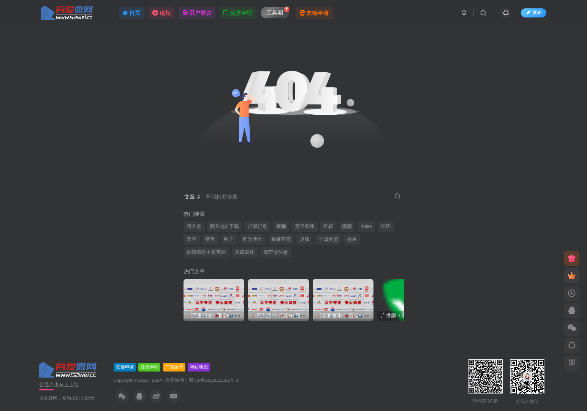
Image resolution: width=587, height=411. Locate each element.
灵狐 (305, 239)
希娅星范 (281, 239)
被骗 (281, 226)
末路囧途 (245, 252)
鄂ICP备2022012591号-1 (213, 380)
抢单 (352, 239)
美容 (191, 239)
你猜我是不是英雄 (206, 252)
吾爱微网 (175, 380)
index (366, 226)
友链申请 (125, 367)
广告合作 (174, 367)
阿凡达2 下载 (224, 226)
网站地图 (199, 367)
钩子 (229, 239)
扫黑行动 (257, 226)
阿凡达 (194, 226)
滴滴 (347, 226)
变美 (210, 239)
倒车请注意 (275, 252)
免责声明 (150, 367)
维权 (328, 226)
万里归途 (305, 226)
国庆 (386, 226)
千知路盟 (328, 239)
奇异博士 (252, 239)
